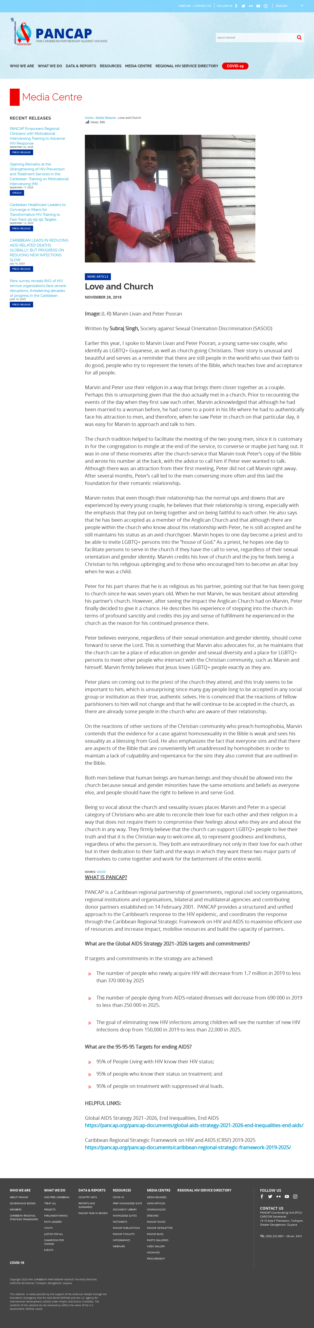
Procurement (156, 1258)
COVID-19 (235, 66)
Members (15, 1209)
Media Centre (138, 66)
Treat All (50, 1203)
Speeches (152, 1215)
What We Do (50, 66)
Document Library (125, 1209)
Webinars (119, 1246)
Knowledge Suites (125, 1215)
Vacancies (153, 1252)
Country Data (87, 1197)
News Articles (156, 1203)
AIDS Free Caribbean (56, 1197)
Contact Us (202, 6)
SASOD (101, 872)
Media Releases (156, 1197)
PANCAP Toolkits (123, 1234)
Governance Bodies (23, 1203)
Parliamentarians (55, 1215)
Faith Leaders (53, 1221)
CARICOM (184, 6)
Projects (49, 1209)
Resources (110, 66)
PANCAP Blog (155, 1234)
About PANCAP (19, 1197)
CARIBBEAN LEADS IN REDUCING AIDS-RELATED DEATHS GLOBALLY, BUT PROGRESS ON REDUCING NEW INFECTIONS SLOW (39, 250)
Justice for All (53, 1234)
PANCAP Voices (156, 1221)
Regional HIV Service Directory (187, 66)
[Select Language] (289, 6)
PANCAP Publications (126, 1228)
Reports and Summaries (86, 1205)
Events (48, 1250)
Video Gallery (156, 1246)
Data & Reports (81, 66)
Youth (48, 1228)
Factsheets (120, 1221)
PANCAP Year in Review (92, 1213)
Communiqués (156, 1209)
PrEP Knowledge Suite (127, 1203)
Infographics (121, 1240)
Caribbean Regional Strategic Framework (24, 1217)
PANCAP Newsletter (159, 1228)
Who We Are (22, 66)
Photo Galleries (157, 1240)
